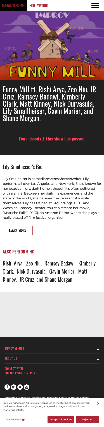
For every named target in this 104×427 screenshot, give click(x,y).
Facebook (7, 387)
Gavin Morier (61, 271)
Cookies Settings (15, 419)
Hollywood (39, 5)
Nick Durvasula (31, 271)
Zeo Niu (33, 263)
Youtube (26, 387)
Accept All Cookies (60, 419)
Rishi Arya (12, 263)
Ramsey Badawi (59, 263)
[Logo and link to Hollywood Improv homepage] (13, 5)
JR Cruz (27, 279)
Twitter (20, 387)
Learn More (17, 230)
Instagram (13, 387)
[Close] (98, 403)
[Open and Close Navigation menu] (93, 5)
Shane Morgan (58, 279)
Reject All (87, 419)
